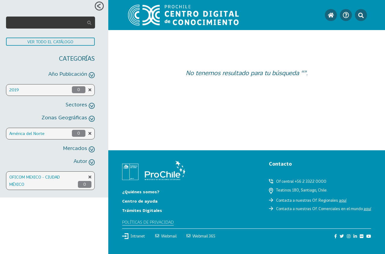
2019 (14, 89)
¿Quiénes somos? (140, 191)
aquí (342, 200)
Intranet (133, 236)
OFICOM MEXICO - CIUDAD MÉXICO (34, 180)
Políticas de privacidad (148, 222)
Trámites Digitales (142, 210)
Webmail (166, 236)
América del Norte (27, 133)
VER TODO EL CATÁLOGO (50, 41)
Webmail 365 (200, 236)
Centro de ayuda (140, 201)
